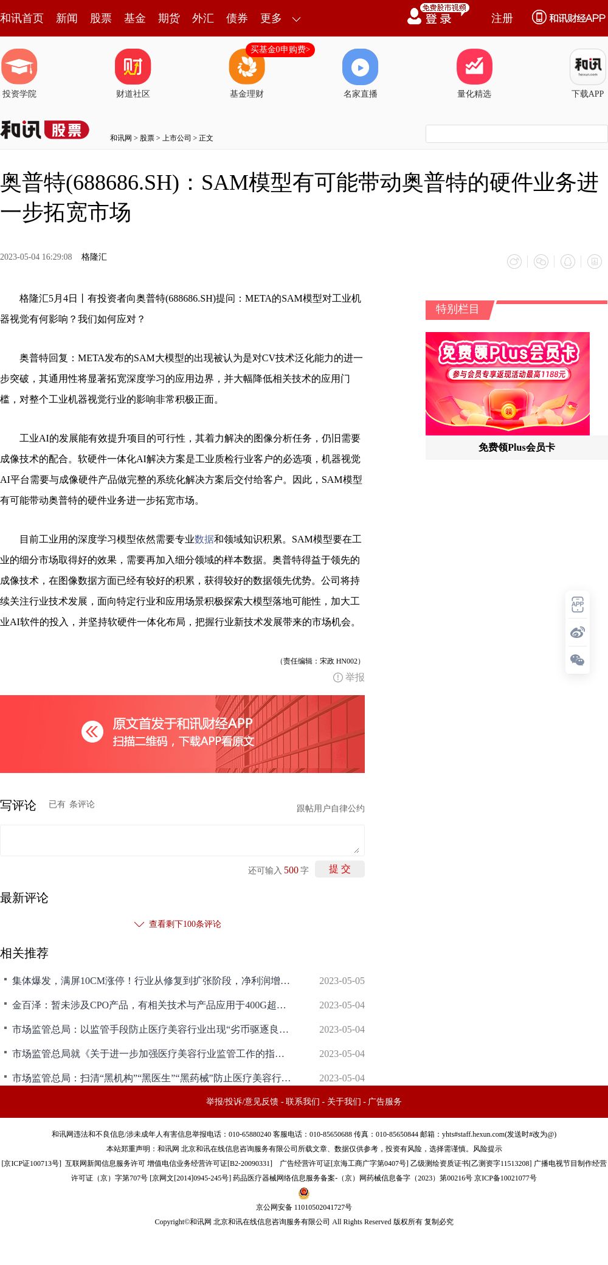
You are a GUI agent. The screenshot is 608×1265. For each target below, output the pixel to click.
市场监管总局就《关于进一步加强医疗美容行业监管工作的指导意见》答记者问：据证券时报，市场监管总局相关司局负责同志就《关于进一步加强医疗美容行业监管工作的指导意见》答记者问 (152, 1053)
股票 (101, 18)
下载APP (588, 74)
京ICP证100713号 (31, 1163)
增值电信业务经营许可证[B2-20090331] (209, 1163)
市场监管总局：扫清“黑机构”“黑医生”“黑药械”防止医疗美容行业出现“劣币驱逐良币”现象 (152, 1078)
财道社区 (133, 74)
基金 (135, 18)
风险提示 (487, 1149)
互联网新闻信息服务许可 (105, 1163)
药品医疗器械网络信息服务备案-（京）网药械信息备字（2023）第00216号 (352, 1178)
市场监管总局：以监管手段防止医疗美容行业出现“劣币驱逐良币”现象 (152, 1029)
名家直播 (360, 74)
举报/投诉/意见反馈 (242, 1101)
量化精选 (474, 74)
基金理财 (247, 74)
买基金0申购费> (280, 49)
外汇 (203, 18)
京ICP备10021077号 (505, 1178)
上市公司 (177, 138)
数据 (204, 539)
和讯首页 (22, 18)
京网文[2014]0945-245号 (190, 1178)
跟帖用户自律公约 (331, 808)
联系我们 (303, 1101)
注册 (502, 18)
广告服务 (385, 1101)
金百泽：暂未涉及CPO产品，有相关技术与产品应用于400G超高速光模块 (152, 1005)
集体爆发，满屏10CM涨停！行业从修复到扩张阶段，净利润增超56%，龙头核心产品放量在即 (152, 981)
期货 (169, 18)
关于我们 (344, 1101)
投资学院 (19, 74)
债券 (237, 18)
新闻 (67, 18)
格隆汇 (94, 257)
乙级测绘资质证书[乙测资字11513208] (471, 1163)
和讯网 (121, 138)
